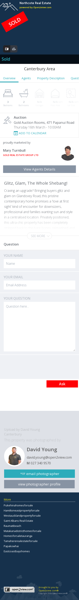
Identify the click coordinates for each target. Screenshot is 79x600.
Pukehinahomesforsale (18, 505)
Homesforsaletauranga (18, 536)
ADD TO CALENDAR (32, 133)
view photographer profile (39, 484)
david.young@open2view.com (49, 457)
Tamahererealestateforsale (21, 541)
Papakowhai (11, 546)
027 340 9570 (41, 463)
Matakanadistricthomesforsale (22, 531)
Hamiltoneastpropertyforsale (22, 510)
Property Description (51, 78)
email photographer (42, 473)
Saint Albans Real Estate (18, 521)
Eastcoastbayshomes (17, 551)
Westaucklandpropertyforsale (22, 515)
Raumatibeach (12, 526)
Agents (26, 78)
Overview (9, 78)
